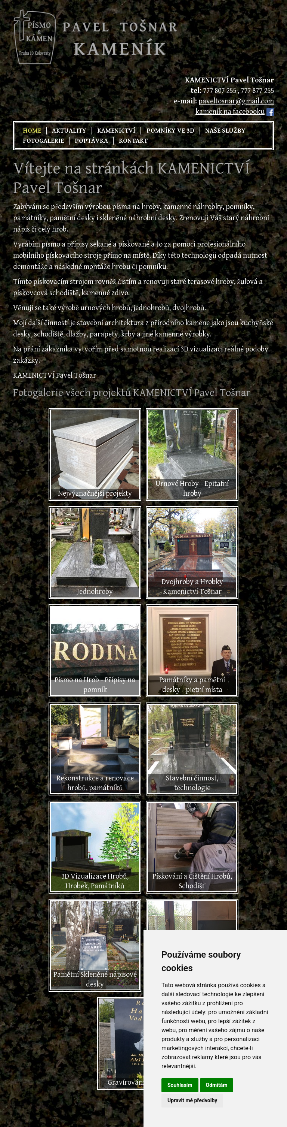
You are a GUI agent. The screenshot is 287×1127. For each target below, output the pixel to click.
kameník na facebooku (230, 112)
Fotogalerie (43, 141)
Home (32, 131)
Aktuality (69, 131)
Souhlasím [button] (179, 1085)
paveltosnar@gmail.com (236, 101)
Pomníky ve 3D (170, 131)
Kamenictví (116, 131)
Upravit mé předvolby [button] (192, 1100)
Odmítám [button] (217, 1085)
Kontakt (133, 141)
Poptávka (91, 141)
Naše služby (225, 131)
